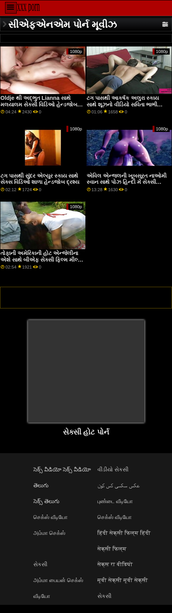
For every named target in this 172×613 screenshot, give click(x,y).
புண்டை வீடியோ (115, 501)
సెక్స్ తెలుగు (46, 501)
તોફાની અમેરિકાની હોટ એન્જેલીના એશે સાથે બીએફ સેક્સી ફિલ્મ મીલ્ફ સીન (41, 259)
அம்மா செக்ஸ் (49, 533)
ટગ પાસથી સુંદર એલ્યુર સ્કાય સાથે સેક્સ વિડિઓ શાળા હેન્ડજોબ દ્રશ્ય (39, 179)
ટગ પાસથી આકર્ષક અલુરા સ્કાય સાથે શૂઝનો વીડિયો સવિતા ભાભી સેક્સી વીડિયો (123, 104)
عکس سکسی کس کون (118, 485)
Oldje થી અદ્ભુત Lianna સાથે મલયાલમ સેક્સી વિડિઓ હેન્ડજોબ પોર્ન (38, 104)
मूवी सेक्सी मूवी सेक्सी (122, 580)
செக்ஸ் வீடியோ (50, 517)
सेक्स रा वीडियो (115, 564)
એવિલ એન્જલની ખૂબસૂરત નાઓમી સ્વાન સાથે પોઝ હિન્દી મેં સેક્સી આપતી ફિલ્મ (127, 182)
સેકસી (40, 564)
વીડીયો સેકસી (113, 469)
